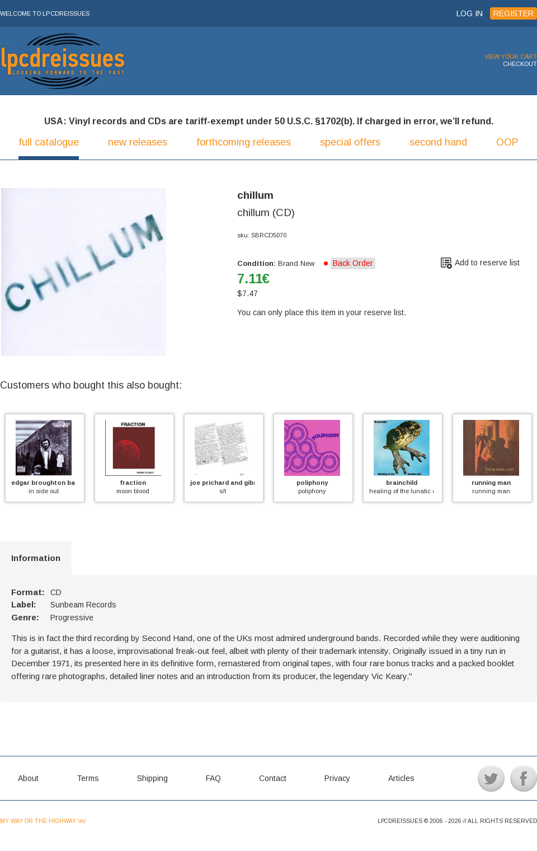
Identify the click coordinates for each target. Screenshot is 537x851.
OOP (507, 142)
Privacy (337, 778)
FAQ (213, 778)
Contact (272, 778)
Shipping (152, 778)
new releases (137, 142)
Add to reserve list (487, 262)
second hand (438, 142)
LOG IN (469, 13)
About (28, 778)
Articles (401, 778)
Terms (88, 778)
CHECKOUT (520, 63)
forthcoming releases (243, 142)
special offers (350, 142)
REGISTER (513, 13)
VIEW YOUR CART (510, 56)
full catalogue (48, 142)
